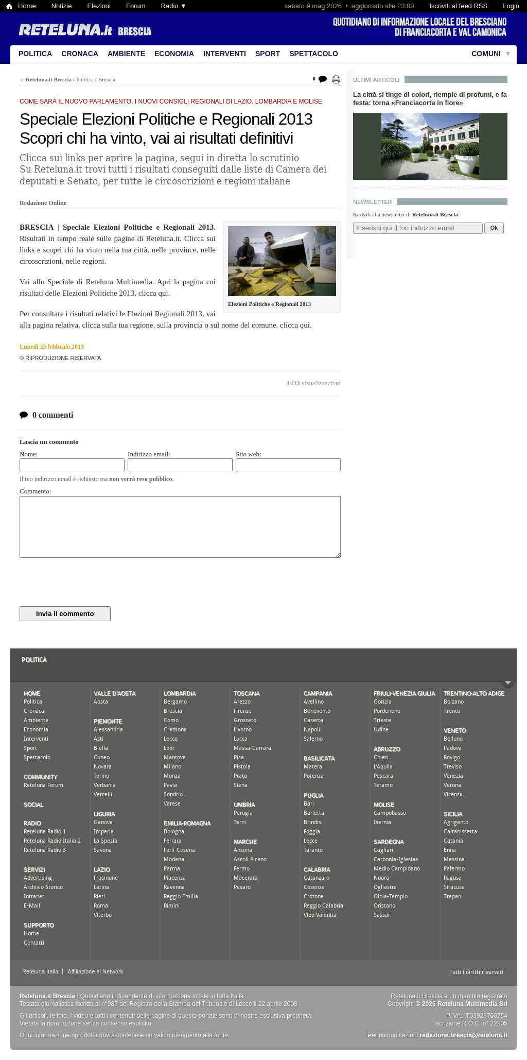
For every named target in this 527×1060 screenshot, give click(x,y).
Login (511, 6)
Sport (267, 53)
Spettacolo (313, 53)
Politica (35, 53)
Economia (174, 53)
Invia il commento (65, 614)
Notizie (61, 6)
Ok (494, 228)
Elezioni (99, 6)
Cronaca (79, 53)
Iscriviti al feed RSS (458, 6)
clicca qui (153, 293)
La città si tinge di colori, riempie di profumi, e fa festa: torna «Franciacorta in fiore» (430, 99)
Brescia (106, 79)
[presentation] (98, 582)
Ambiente (126, 53)
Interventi (224, 53)
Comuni (486, 53)
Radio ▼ (174, 6)
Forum (136, 6)
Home (27, 6)
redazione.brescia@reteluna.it (463, 1035)
